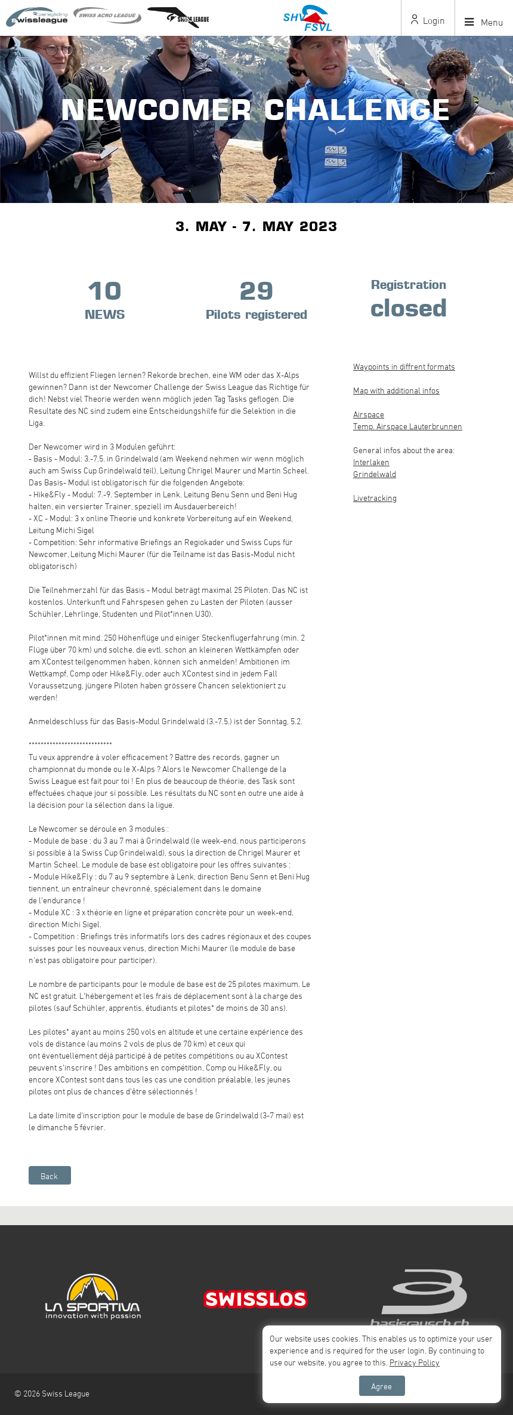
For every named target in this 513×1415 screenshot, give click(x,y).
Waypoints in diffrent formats (404, 366)
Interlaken (371, 462)
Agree (381, 1386)
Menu (484, 22)
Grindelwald (374, 474)
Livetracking (375, 498)
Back (49, 1176)
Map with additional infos (396, 390)
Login (428, 20)
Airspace (368, 414)
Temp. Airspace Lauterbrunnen (407, 426)
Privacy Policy (415, 1362)
